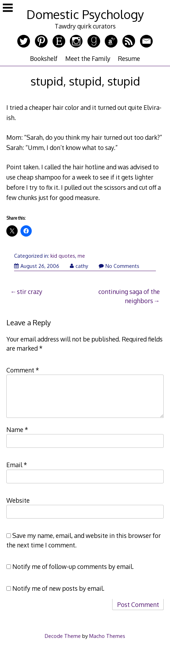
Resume (129, 58)
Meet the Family (87, 58)
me (81, 256)
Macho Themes (107, 636)
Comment (22, 370)
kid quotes (62, 256)
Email (16, 465)
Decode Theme (63, 636)
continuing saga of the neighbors (129, 296)
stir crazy (29, 291)
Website (18, 500)
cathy (79, 266)
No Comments (119, 266)
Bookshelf (43, 58)
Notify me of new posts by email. (58, 588)
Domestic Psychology (85, 14)
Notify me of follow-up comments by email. (73, 566)
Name (17, 429)
